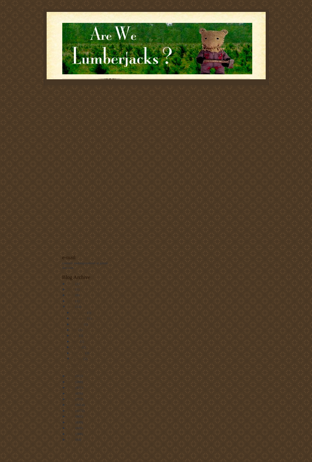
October (78, 324)
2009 (71, 410)
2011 (71, 399)
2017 (71, 301)
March (77, 347)
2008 (71, 416)
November (79, 318)
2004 (71, 439)
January (78, 358)
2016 (71, 306)
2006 (71, 428)
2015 (71, 376)
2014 (71, 382)
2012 (71, 393)
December (79, 312)
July (75, 330)
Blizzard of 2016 (82, 370)
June (75, 335)
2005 (71, 434)
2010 (71, 405)
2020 (71, 295)
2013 (71, 387)
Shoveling (78, 364)
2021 (71, 289)
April (76, 341)
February (78, 353)
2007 (71, 422)
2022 (71, 284)
